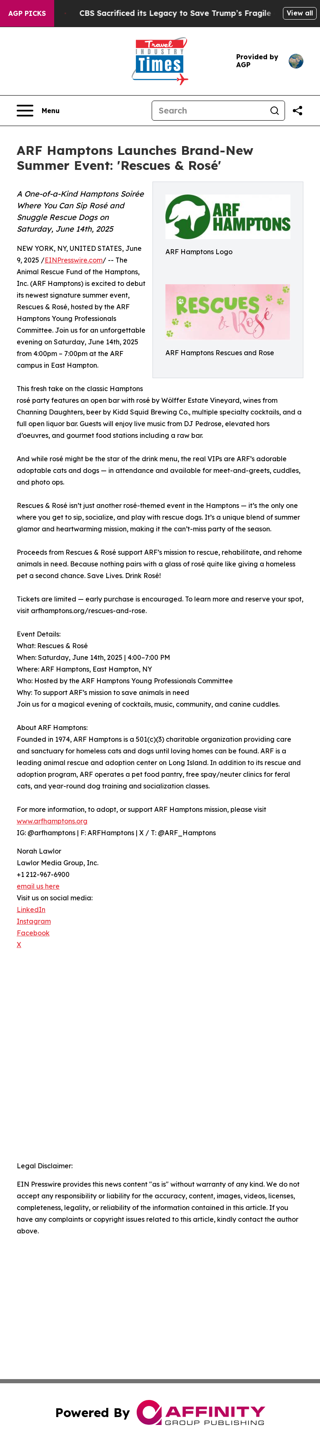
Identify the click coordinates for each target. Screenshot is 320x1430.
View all (300, 13)
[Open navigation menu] (38, 110)
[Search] (208, 110)
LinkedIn (31, 909)
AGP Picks (27, 13)
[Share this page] (297, 110)
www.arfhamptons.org (52, 821)
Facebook (33, 933)
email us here (38, 886)
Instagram (34, 921)
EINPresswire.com (73, 260)
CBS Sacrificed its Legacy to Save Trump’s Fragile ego (194, 13)
